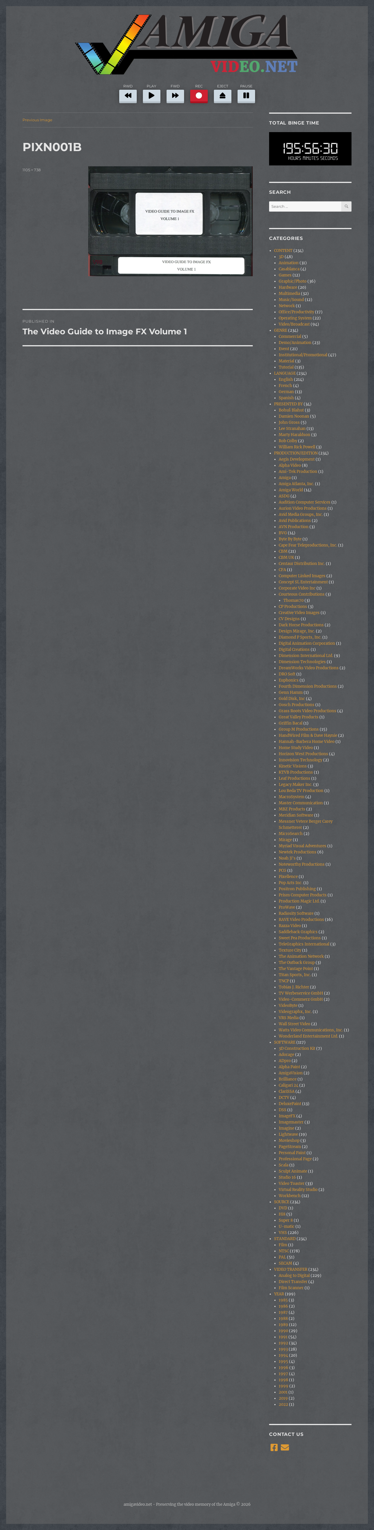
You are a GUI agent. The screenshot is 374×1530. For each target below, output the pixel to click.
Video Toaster (291, 1183)
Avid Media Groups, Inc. (301, 514)
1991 (283, 1336)
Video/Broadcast (294, 324)
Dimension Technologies (302, 661)
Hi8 (282, 1214)
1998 (283, 1379)
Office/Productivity (296, 312)
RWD (128, 93)
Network (287, 305)
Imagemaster (291, 1122)
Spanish (286, 397)
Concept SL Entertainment (303, 582)
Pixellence (288, 876)
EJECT (222, 93)
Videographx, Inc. (295, 1011)
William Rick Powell (297, 447)
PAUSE (246, 93)
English (286, 379)
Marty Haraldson (294, 434)
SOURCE (281, 1201)
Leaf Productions (294, 778)
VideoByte (288, 1005)
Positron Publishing (297, 888)
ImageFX (287, 1116)
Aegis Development (297, 459)
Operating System (295, 318)
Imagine (286, 1128)
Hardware (288, 287)
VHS (283, 1232)
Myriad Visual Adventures (302, 845)
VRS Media (289, 1017)
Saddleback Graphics (298, 931)
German (286, 391)
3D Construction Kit (297, 1048)
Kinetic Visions (293, 766)
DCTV (284, 1097)
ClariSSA (287, 1091)
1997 (283, 1373)
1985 (283, 1300)
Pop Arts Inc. (290, 882)
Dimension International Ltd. (306, 655)
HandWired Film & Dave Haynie (308, 735)
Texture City (290, 950)
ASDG (284, 496)
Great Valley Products (298, 717)
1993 (283, 1349)
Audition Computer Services (304, 502)
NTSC (284, 1251)
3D (281, 256)
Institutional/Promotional (303, 354)
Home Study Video (296, 747)
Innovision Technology (300, 760)
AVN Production (294, 526)
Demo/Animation (295, 342)
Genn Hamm (291, 692)
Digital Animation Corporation (307, 643)
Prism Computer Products (303, 895)
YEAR (279, 1294)
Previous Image (37, 119)
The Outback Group (297, 962)
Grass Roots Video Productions (307, 710)
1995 (283, 1361)
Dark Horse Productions (301, 625)
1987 (283, 1312)
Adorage (286, 1054)
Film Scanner (291, 1287)
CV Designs (289, 618)
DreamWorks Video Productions (309, 667)
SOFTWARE (284, 1042)
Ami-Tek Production (298, 471)
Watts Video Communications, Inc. (311, 1030)
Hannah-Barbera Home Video (307, 741)
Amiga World (291, 489)
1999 (283, 1386)
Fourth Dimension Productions (308, 686)
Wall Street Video (294, 1023)
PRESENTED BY (288, 404)
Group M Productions (299, 729)
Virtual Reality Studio (298, 1189)
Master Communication (301, 803)
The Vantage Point (296, 968)
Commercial (290, 336)
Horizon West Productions (303, 753)
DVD (283, 1208)
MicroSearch (291, 833)
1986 (283, 1306)
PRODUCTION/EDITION (296, 453)
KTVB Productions (296, 772)
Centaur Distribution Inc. (302, 563)
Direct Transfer (293, 1281)
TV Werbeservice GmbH (301, 993)
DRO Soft (287, 674)
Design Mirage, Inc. (297, 631)
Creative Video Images (299, 612)
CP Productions (293, 606)
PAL (282, 1257)
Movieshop (289, 1140)
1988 (283, 1318)
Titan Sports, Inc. (295, 974)
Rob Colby (288, 440)
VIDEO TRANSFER (290, 1269)
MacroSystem (291, 796)
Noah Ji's (287, 858)
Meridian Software (296, 815)
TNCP (284, 980)
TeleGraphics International (304, 944)
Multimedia (289, 293)
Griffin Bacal (290, 723)
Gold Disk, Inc (292, 698)
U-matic (287, 1226)
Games (285, 275)
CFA (282, 569)
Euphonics (289, 680)
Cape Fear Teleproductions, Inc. (308, 545)
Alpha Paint (289, 1066)
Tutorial (286, 367)
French (285, 385)
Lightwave (288, 1134)
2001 (283, 1392)
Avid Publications (295, 520)
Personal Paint (292, 1152)
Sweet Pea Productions (300, 938)
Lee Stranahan (292, 428)
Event (284, 348)
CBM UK (286, 557)
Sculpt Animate (293, 1171)
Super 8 (286, 1220)
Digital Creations (294, 649)
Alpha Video (290, 465)
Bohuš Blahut (291, 410)
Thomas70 (293, 600)
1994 (283, 1355)
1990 (283, 1330)
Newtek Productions (297, 852)
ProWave (287, 907)
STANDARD (285, 1238)
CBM (283, 551)
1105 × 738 (31, 169)
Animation (289, 262)
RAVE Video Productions (301, 919)
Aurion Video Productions (303, 508)
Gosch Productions (296, 704)
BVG (283, 532)
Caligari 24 (288, 1085)
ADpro (285, 1060)
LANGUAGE (285, 373)
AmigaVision (291, 1073)
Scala (283, 1165)
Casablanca (289, 269)
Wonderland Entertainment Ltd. (308, 1036)
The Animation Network (301, 956)
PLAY (151, 93)
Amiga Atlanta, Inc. (296, 483)
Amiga (285, 477)
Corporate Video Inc (297, 588)
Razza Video (290, 925)
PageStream (290, 1146)
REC (199, 93)
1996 (283, 1367)
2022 (283, 1404)
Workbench (290, 1195)
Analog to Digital (294, 1275)
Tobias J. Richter (294, 987)
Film (283, 1244)
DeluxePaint (290, 1103)
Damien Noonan (294, 416)
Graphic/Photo (293, 281)
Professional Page (295, 1158)
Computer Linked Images (302, 575)
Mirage (285, 839)
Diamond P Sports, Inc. (300, 637)
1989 (283, 1324)
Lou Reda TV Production (301, 790)
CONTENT (283, 250)
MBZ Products (292, 809)
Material (286, 361)
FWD (175, 93)
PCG (282, 870)
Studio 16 (287, 1177)
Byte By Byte (290, 539)
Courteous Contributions (302, 594)
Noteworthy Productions (302, 864)
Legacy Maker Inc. (295, 784)
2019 (283, 1398)
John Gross (289, 422)
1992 (283, 1343)
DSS (282, 1109)
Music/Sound (291, 299)
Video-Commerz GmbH (301, 999)
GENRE (280, 330)
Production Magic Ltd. (299, 901)
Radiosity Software (296, 913)
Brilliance (288, 1079)
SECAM (285, 1263)
